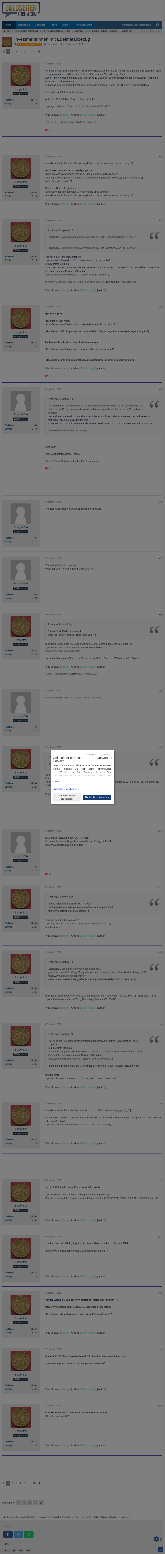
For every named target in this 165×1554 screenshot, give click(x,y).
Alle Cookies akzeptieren (97, 797)
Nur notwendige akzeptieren (67, 797)
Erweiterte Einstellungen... (66, 789)
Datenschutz (92, 754)
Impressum (105, 754)
